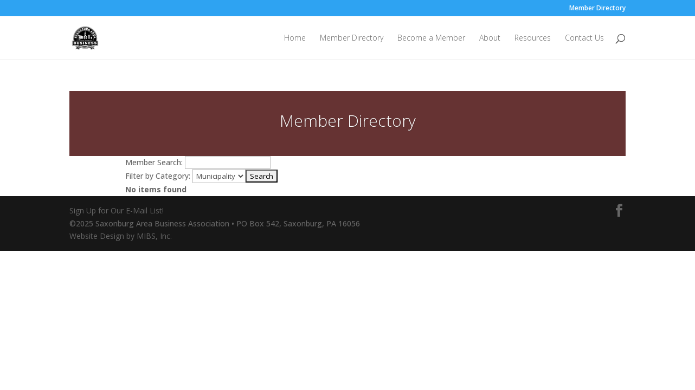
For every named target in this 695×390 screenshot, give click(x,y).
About (489, 38)
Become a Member (431, 38)
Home (295, 38)
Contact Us (584, 38)
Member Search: (154, 162)
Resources (532, 38)
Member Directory (597, 8)
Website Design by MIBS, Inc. (120, 236)
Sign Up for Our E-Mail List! (116, 210)
